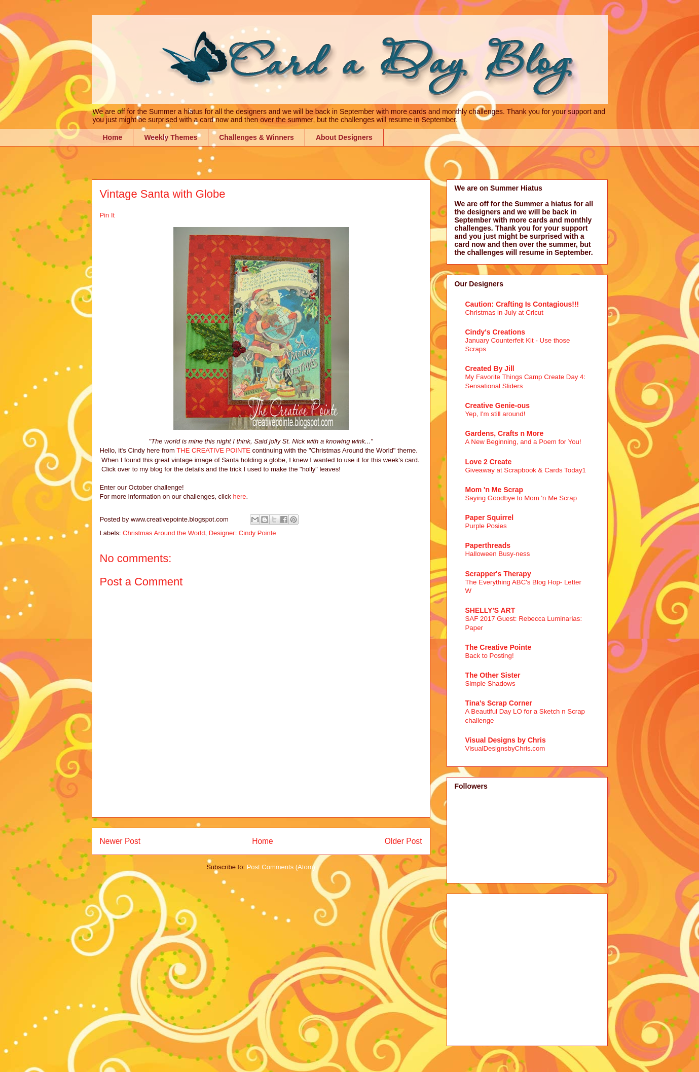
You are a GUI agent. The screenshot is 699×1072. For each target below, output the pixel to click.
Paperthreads (487, 545)
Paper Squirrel (489, 517)
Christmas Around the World (164, 533)
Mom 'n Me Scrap (494, 490)
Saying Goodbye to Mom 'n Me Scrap (521, 498)
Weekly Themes (170, 137)
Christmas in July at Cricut (504, 312)
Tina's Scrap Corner (498, 703)
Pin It (107, 215)
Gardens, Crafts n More (504, 433)
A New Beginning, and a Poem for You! (523, 442)
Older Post (403, 841)
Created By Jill (489, 368)
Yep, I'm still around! (495, 414)
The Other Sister (493, 675)
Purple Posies (486, 526)
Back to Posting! (489, 655)
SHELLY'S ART (490, 610)
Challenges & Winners (256, 137)
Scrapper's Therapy (498, 574)
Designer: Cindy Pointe (242, 533)
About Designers (344, 137)
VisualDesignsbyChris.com (505, 748)
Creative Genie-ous (497, 405)
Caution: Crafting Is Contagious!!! (522, 304)
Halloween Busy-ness (497, 554)
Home (113, 137)
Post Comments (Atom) (281, 867)
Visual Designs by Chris (505, 740)
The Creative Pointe (498, 647)
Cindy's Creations (495, 332)
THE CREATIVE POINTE (213, 450)
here (239, 496)
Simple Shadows (490, 683)
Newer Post (120, 841)
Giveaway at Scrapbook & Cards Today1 (525, 470)
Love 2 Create (488, 462)
